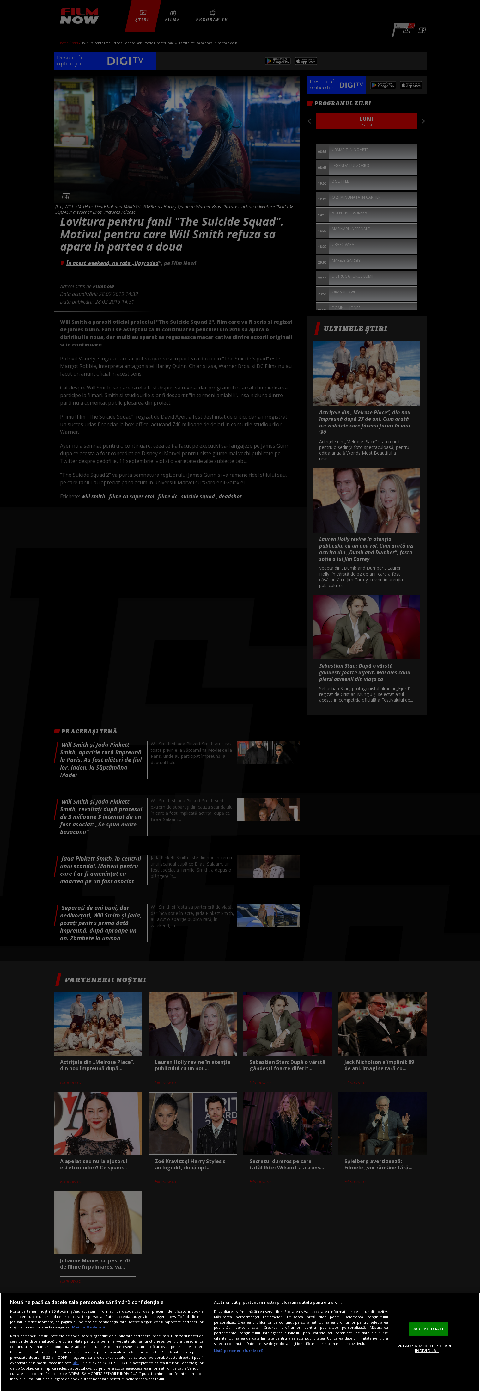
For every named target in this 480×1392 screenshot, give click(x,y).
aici (76, 1362)
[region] (240, 1342)
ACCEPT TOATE (428, 1329)
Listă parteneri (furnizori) (238, 1350)
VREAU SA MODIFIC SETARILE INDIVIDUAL (427, 1348)
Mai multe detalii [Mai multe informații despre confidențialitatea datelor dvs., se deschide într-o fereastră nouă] (88, 1327)
